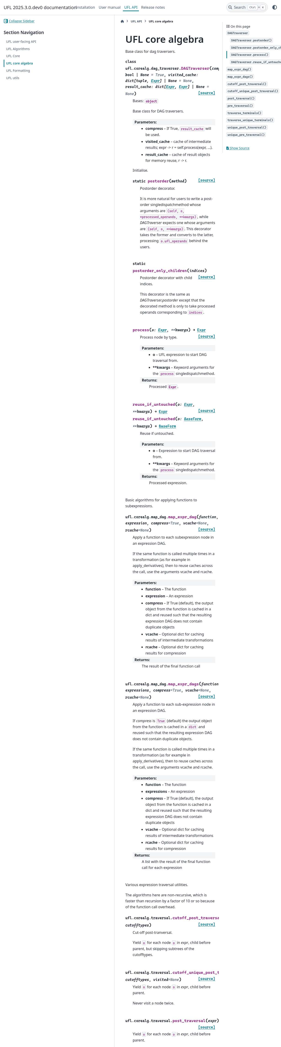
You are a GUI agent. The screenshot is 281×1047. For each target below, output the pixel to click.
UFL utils (12, 78)
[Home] (78, 21)
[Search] (247, 7)
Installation (85, 7)
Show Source (237, 148)
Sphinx (34, 1040)
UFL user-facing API (21, 41)
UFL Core (13, 56)
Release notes (153, 7)
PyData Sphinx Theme (246, 1036)
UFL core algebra (19, 63)
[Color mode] (274, 7)
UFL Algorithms (18, 49)
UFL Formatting (18, 70)
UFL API (131, 7)
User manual (110, 7)
